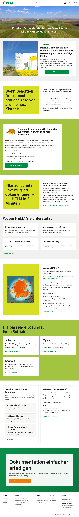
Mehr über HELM (48, 312)
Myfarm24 (5, 500)
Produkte (20, 3)
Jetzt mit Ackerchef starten (56, 72)
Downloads (53, 500)
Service (54, 3)
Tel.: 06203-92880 (67, 503)
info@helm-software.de (68, 505)
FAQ (38, 498)
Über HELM (46, 3)
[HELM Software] (8, 3)
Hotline (52, 498)
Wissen (37, 3)
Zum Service (9, 439)
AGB (75, 514)
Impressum (57, 514)
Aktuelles (39, 502)
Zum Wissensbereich (50, 416)
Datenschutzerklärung (67, 514)
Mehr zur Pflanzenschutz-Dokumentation (56, 205)
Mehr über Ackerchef (16, 165)
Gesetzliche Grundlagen (43, 500)
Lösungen (29, 3)
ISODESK (5, 502)
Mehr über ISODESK (12, 372)
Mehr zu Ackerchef (9, 253)
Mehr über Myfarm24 (50, 351)
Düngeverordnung (19, 504)
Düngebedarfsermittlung (21, 500)
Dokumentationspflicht (21, 498)
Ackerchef (5, 498)
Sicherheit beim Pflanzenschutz (23, 502)
